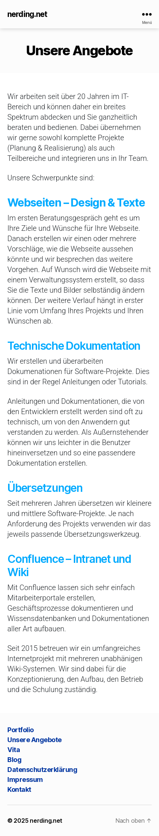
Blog (14, 759)
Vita (13, 750)
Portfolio (20, 730)
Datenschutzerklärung (42, 769)
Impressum (25, 779)
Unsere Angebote (34, 740)
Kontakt (19, 789)
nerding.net (27, 14)
